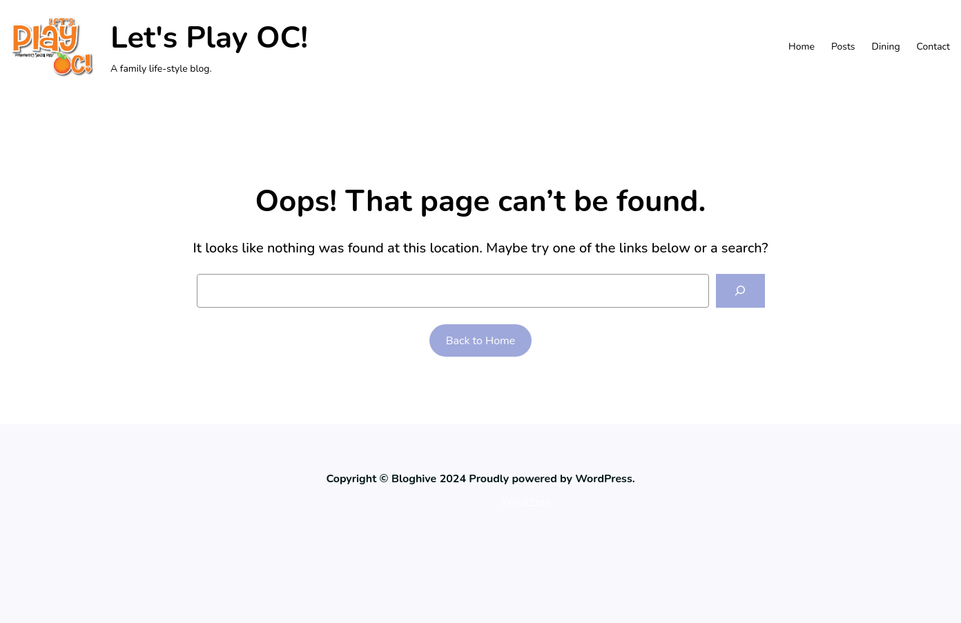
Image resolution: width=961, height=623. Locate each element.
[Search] (740, 291)
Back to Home (481, 340)
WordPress (525, 501)
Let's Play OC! (209, 38)
